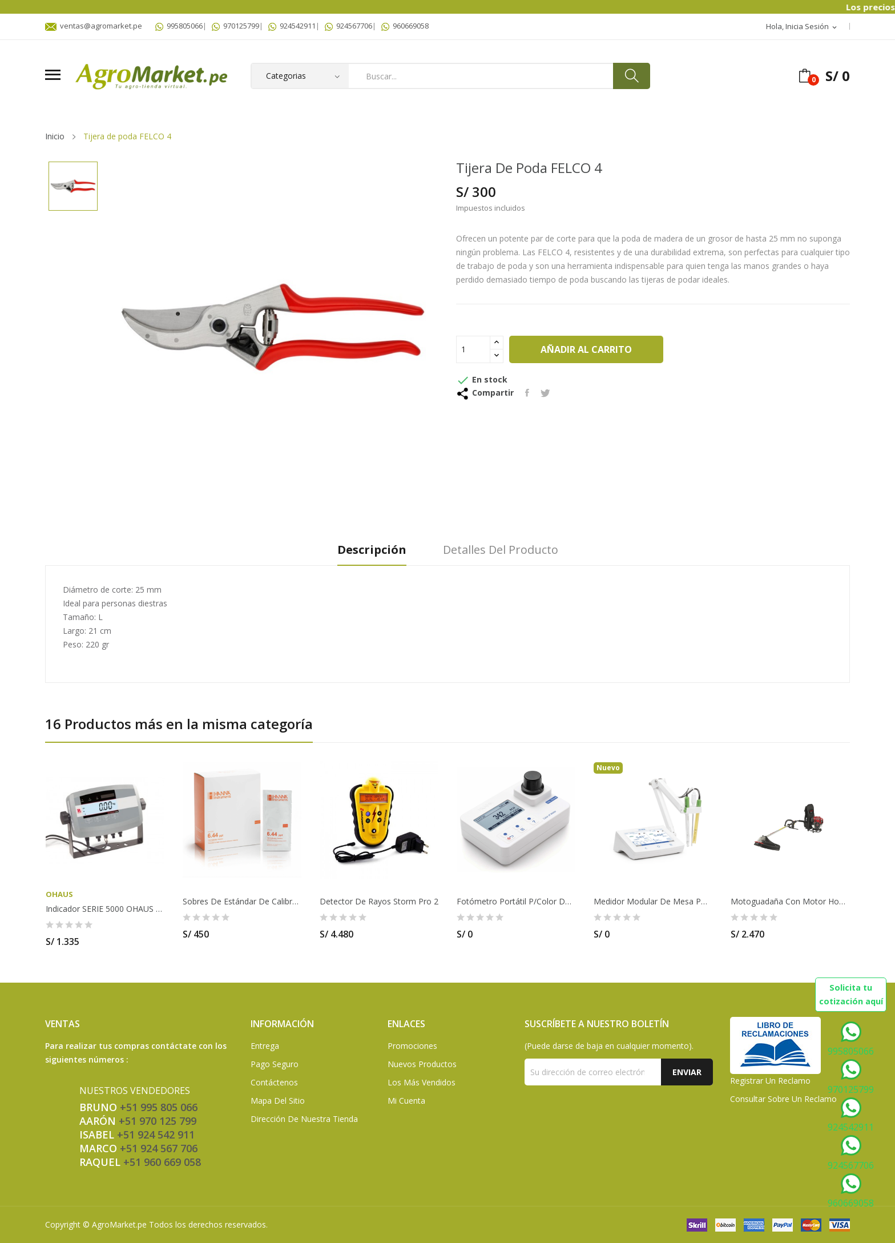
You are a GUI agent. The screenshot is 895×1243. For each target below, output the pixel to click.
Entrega (265, 1045)
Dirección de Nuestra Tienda (304, 1118)
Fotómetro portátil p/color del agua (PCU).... (516, 901)
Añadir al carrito (586, 349)
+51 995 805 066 (158, 1107)
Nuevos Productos (422, 1064)
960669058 (405, 26)
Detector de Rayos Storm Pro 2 (379, 901)
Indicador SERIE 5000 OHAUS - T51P (105, 909)
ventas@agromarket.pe (93, 26)
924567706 (348, 26)
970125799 (235, 26)
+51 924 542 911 (156, 1134)
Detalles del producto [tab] (500, 550)
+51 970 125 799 (157, 1121)
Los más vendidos (421, 1082)
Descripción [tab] (371, 550)
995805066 (179, 26)
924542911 (292, 26)
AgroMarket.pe (119, 1224)
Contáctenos (274, 1082)
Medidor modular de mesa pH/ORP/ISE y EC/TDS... (653, 901)
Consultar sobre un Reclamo (783, 1098)
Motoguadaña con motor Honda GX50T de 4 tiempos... (790, 901)
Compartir (527, 392)
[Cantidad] (473, 349)
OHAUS (59, 894)
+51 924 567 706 (158, 1148)
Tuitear (545, 392)
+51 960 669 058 (162, 1162)
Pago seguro (275, 1064)
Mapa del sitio (278, 1100)
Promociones (412, 1045)
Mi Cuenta (406, 1100)
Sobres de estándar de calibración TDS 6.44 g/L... (242, 901)
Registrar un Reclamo (770, 1080)
